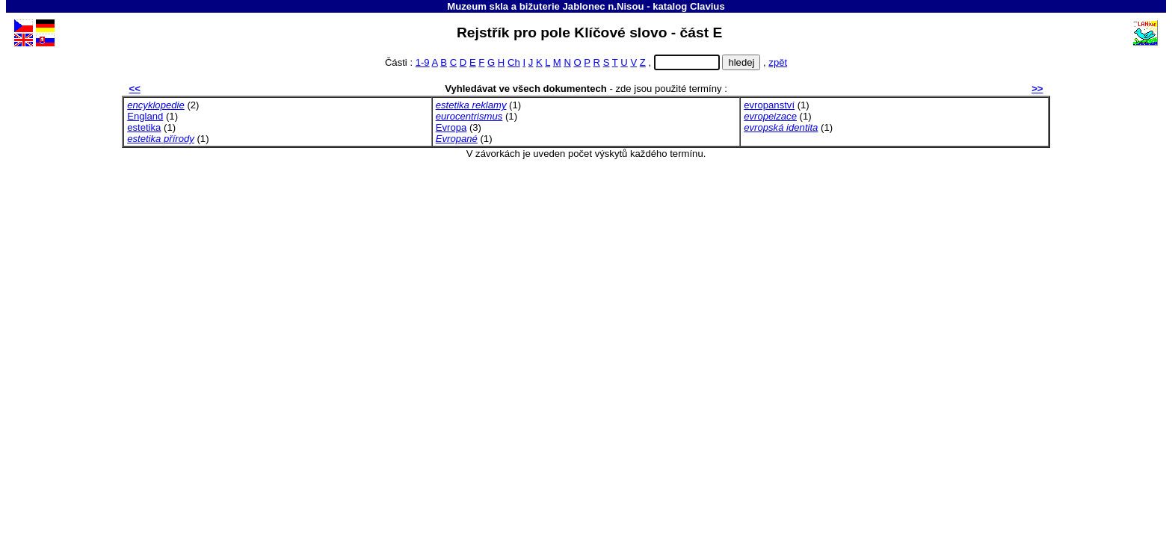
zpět (777, 62)
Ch (514, 62)
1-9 (423, 62)
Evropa (451, 127)
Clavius (707, 6)
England (145, 116)
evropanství (769, 105)
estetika (144, 127)
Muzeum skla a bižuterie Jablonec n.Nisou (545, 6)
